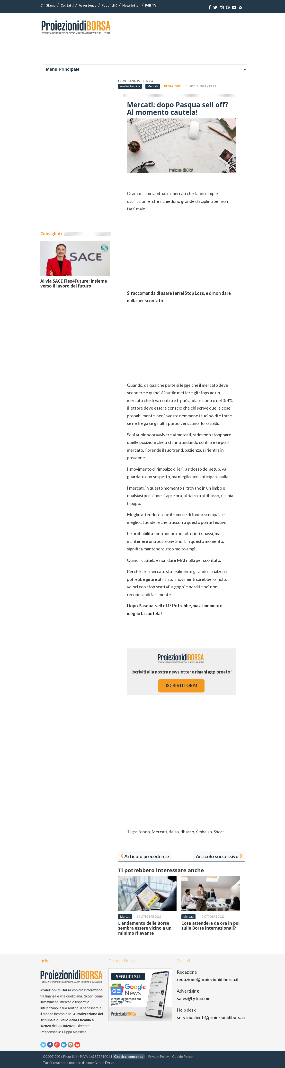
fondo (144, 831)
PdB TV (150, 5)
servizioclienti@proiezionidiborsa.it (212, 1017)
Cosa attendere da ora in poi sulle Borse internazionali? (210, 925)
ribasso (187, 831)
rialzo (174, 831)
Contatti (67, 5)
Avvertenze (88, 5)
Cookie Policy (182, 1056)
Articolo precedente (146, 856)
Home (122, 81)
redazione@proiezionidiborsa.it (208, 979)
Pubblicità (109, 5)
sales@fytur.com (193, 998)
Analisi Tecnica (141, 81)
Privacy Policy (158, 1056)
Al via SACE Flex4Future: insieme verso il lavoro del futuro (73, 283)
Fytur (109, 1062)
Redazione (172, 86)
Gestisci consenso (128, 1056)
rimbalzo (204, 831)
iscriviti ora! (181, 685)
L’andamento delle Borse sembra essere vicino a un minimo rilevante (144, 928)
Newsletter (131, 5)
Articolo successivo (217, 856)
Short (219, 831)
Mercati (152, 86)
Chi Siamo (47, 5)
